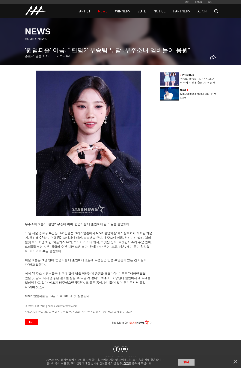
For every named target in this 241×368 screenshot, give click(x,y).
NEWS (103, 11)
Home (29, 38)
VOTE (142, 11)
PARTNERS (181, 11)
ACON (202, 11)
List (31, 322)
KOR (209, 2)
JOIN (186, 2)
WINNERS (122, 11)
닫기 (235, 362)
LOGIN (198, 2)
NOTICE (159, 11)
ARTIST (85, 11)
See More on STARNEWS (132, 322)
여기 (126, 363)
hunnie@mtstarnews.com (62, 306)
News (42, 38)
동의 (186, 362)
